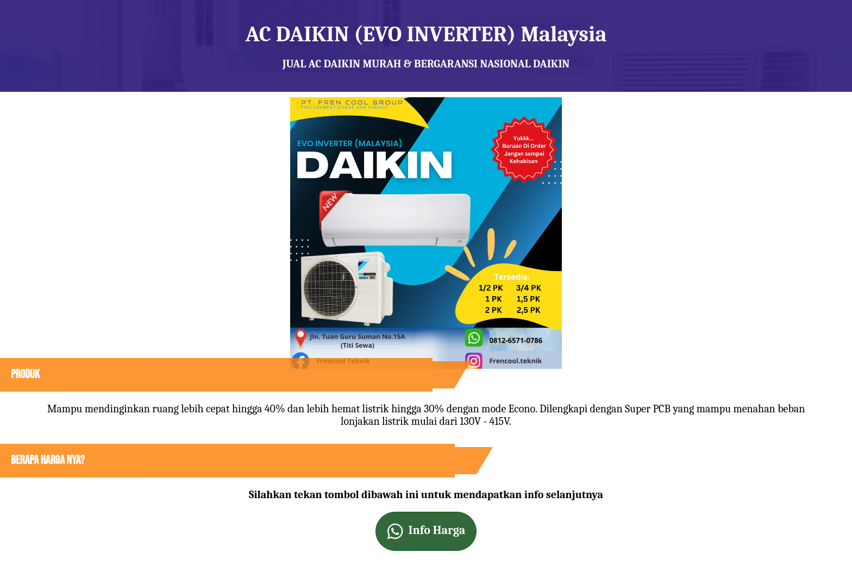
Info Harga (426, 531)
